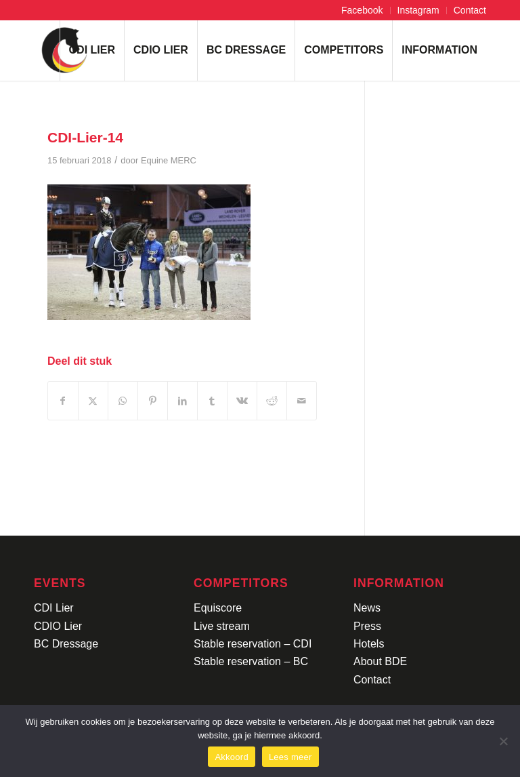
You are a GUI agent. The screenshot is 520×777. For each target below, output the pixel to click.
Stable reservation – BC (251, 661)
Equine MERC (168, 160)
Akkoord (231, 757)
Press (367, 626)
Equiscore (218, 608)
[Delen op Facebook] (63, 401)
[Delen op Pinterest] (152, 401)
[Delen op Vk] (242, 401)
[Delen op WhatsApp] (122, 401)
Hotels (368, 644)
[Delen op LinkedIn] (182, 401)
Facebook (362, 10)
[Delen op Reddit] (271, 401)
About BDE (380, 661)
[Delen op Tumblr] (212, 401)
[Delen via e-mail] (301, 401)
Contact (470, 10)
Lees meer (290, 757)
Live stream (222, 626)
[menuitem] (362, 10)
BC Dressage (66, 644)
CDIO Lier (58, 626)
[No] (503, 741)
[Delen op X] (93, 401)
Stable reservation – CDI (252, 644)
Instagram (418, 10)
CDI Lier (54, 608)
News (367, 608)
